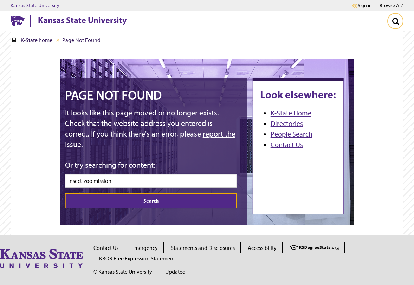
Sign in (365, 5)
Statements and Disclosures (203, 248)
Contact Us (287, 144)
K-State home (32, 40)
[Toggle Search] (395, 21)
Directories (287, 123)
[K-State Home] (18, 20)
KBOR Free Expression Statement (137, 258)
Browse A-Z (391, 5)
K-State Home (291, 113)
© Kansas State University (122, 272)
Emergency (144, 248)
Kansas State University (35, 5)
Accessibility (262, 248)
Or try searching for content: (110, 165)
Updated (175, 272)
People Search (291, 134)
